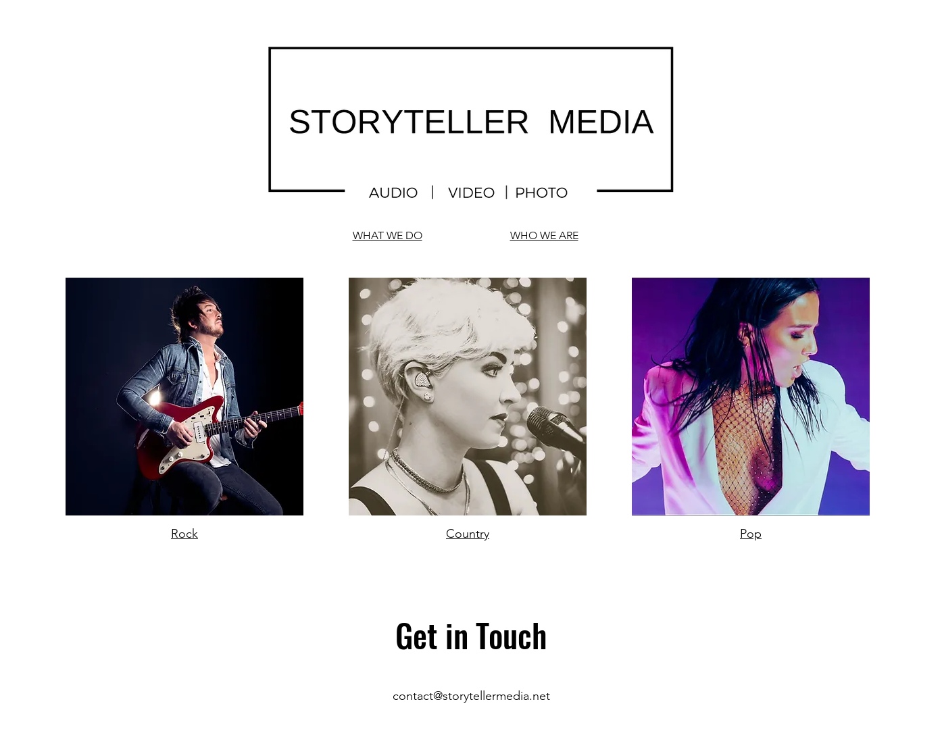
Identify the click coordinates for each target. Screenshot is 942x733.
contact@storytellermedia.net (471, 695)
